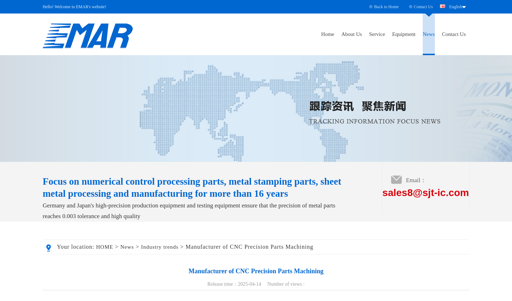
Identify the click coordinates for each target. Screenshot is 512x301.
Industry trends (159, 247)
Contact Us (423, 6)
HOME (104, 247)
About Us (351, 34)
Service (377, 34)
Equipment (404, 34)
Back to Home (386, 6)
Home (327, 34)
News (429, 34)
